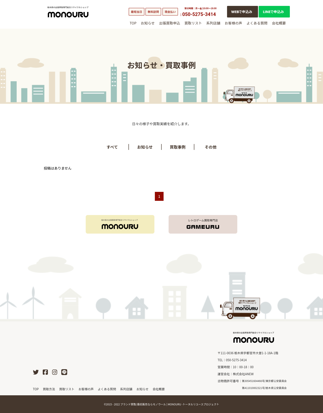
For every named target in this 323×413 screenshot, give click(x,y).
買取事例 (178, 147)
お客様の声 (233, 23)
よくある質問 (256, 23)
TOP (133, 23)
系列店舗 (213, 23)
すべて (112, 147)
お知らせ (148, 23)
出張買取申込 (169, 23)
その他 (211, 147)
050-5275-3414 (199, 14)
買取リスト (193, 23)
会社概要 (279, 23)
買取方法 (49, 389)
